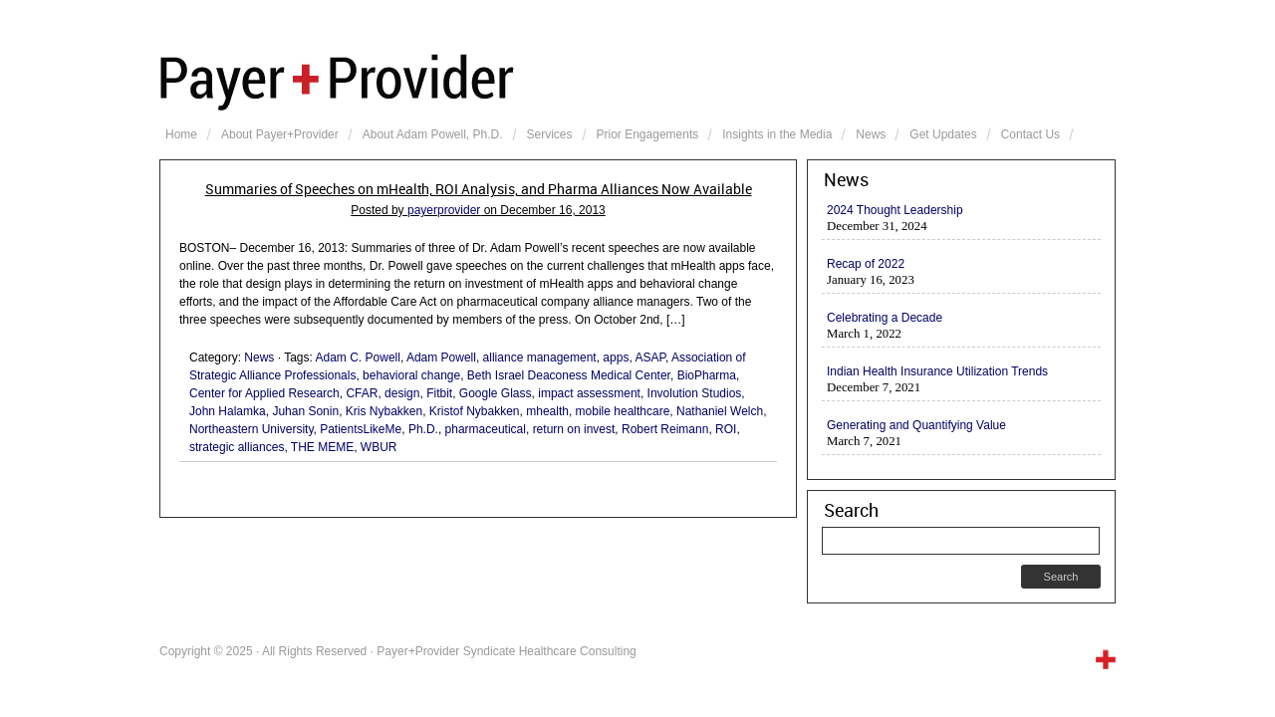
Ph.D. (423, 429)
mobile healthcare (623, 411)
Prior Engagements (648, 134)
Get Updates (942, 134)
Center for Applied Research (264, 393)
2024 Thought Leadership (895, 210)
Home (181, 134)
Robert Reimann (665, 429)
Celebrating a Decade (884, 318)
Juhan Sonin (305, 411)
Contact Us (1030, 134)
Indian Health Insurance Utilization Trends (937, 371)
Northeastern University (251, 429)
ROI (725, 429)
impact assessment (589, 393)
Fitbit (439, 393)
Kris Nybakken (384, 411)
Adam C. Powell (358, 357)
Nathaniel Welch (719, 411)
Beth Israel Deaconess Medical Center (568, 375)
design (401, 393)
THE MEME (322, 447)
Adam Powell (441, 357)
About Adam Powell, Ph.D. (433, 134)
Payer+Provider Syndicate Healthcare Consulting (637, 80)
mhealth (547, 411)
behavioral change (411, 375)
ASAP (649, 357)
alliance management (540, 357)
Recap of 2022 (865, 264)
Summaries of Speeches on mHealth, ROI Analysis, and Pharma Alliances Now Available (478, 189)
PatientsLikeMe (360, 429)
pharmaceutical (485, 429)
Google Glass (495, 393)
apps (616, 357)
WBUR (379, 447)
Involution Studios (694, 393)
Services (550, 134)
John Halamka (227, 411)
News (871, 134)
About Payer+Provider (280, 134)
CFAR (362, 393)
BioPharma (706, 375)
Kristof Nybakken (474, 411)
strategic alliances (236, 447)
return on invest (574, 429)
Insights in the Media (777, 134)
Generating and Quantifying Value (916, 425)
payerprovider (443, 210)
